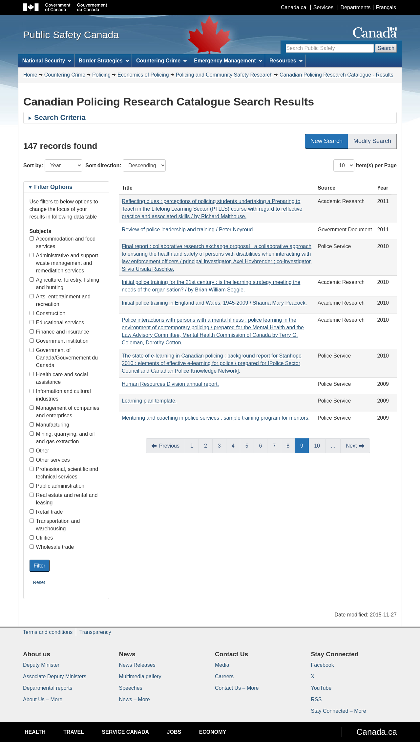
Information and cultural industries (60, 395)
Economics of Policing (143, 75)
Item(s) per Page (376, 165)
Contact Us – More (237, 688)
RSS (316, 699)
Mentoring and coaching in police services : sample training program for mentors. (216, 418)
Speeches (130, 688)
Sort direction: (103, 165)
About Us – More (42, 699)
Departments (356, 7)
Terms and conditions (48, 632)
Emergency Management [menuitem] (228, 60)
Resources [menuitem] (286, 60)
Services (323, 7)
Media (222, 665)
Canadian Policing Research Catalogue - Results (336, 75)
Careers (224, 676)
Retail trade (46, 512)
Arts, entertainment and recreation (60, 300)
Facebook (322, 665)
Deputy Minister (41, 665)
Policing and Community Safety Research (224, 75)
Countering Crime (64, 75)
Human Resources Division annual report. (170, 384)
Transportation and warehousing (55, 524)
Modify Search (372, 141)
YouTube (321, 688)
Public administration (57, 486)
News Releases (137, 665)
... (333, 446)
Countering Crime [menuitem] (161, 60)
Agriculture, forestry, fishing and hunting (64, 283)
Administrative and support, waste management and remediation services (65, 263)
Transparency (95, 632)
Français (386, 7)
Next (351, 446)
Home (30, 75)
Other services (50, 460)
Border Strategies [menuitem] (104, 60)
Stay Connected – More (338, 711)
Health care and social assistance (59, 378)
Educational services (57, 322)
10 (317, 446)
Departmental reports (47, 688)
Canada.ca (293, 7)
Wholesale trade (52, 547)
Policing (101, 75)
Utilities (41, 538)
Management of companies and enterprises (64, 411)
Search (386, 48)
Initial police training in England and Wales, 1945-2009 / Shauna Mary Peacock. (214, 303)
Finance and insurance (59, 332)
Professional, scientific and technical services (64, 472)
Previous (169, 446)
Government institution (59, 341)
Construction (48, 313)
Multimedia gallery (140, 676)
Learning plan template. (149, 401)
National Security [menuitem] (47, 60)
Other (39, 450)
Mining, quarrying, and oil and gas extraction (62, 437)
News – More (134, 699)
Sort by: (33, 165)
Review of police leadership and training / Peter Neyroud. (188, 229)
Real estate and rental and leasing (64, 498)
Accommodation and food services (62, 242)
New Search (326, 141)
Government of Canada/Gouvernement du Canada (64, 357)
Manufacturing (49, 425)
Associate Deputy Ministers (54, 676)
